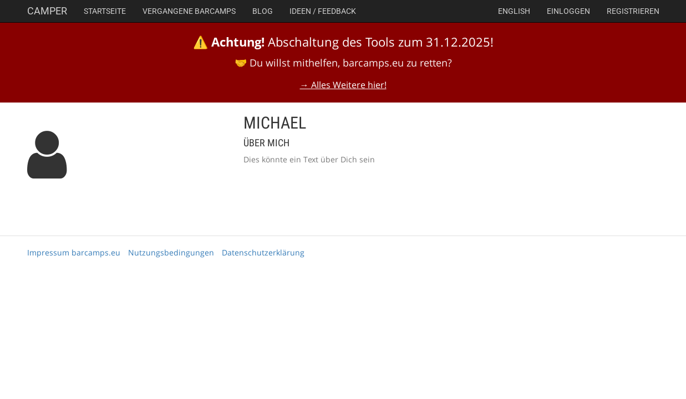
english (514, 11)
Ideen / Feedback (322, 11)
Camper (47, 11)
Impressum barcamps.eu (73, 252)
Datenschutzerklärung (263, 252)
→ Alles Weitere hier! (343, 85)
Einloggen (568, 11)
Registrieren (633, 11)
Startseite (105, 11)
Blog (262, 11)
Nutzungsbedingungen (171, 252)
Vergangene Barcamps (189, 11)
